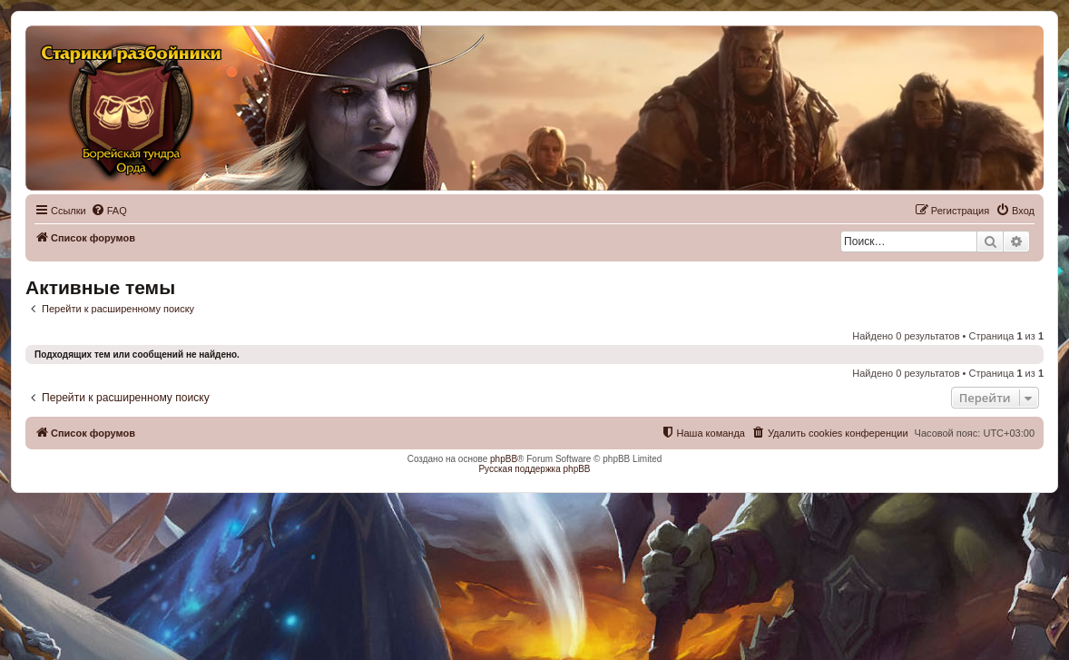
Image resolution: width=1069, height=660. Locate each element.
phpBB (503, 459)
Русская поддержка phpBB (534, 469)
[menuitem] (109, 211)
